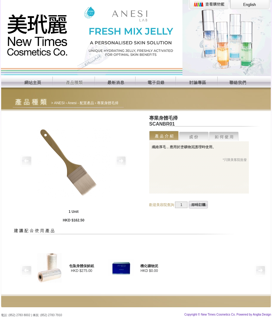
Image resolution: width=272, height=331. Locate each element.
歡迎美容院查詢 (161, 205)
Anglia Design (262, 314)
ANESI (59, 103)
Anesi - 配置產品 (81, 103)
